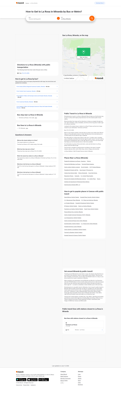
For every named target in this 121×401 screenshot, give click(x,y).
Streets (79, 378)
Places (79, 376)
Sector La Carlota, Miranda (84, 206)
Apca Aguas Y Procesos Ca (86, 170)
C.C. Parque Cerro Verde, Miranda (89, 223)
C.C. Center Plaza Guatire (87, 176)
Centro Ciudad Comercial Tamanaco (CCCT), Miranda (77, 214)
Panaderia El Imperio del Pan (71, 170)
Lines (79, 374)
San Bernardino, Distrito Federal (72, 223)
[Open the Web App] (43, 379)
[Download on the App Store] (32, 379)
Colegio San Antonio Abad (70, 173)
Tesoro (98, 178)
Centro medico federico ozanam (72, 167)
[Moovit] (20, 3)
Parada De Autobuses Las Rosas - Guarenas (75, 161)
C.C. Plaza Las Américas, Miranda (89, 200)
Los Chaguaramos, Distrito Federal (72, 217)
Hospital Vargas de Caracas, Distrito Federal (75, 235)
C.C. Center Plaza (91, 178)
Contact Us (33, 385)
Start (30, 17)
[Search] (92, 18)
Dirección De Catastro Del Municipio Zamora (75, 178)
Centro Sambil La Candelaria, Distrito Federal (75, 229)
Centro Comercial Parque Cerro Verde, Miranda (75, 220)
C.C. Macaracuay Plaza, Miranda (72, 200)
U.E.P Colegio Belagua (95, 167)
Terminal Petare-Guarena (88, 164)
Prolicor (89, 161)
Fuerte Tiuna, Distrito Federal (91, 209)
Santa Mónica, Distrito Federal (71, 197)
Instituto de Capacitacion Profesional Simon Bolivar (76, 181)
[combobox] (42, 19)
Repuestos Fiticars (68, 176)
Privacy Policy (26, 385)
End (62, 17)
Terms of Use (19, 385)
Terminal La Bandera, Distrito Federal (73, 232)
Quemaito (77, 176)
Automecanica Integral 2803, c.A (72, 184)
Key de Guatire (84, 167)
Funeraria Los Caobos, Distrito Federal (73, 209)
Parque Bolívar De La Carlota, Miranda (73, 212)
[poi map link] (83, 59)
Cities (79, 382)
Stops (79, 380)
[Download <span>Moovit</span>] (100, 3)
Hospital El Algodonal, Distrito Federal (84, 203)
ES (62, 382)
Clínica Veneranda (82, 173)
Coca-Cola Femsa (92, 173)
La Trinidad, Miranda (69, 203)
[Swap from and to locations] (58, 18)
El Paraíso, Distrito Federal (70, 206)
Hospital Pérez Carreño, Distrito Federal (89, 197)
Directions (80, 384)
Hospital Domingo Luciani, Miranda (72, 226)
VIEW (36, 117)
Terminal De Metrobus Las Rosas (72, 164)
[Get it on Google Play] (21, 379)
